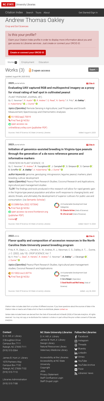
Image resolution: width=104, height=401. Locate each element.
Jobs (42, 371)
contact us (63, 309)
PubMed (12, 219)
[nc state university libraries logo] (52, 5)
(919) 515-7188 (10, 383)
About (47, 12)
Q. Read (51, 100)
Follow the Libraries (85, 332)
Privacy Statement (49, 374)
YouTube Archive (85, 365)
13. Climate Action (67, 210)
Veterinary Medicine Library (54, 350)
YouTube (81, 360)
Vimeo (80, 356)
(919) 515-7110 (10, 372)
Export (93, 69)
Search (29, 12)
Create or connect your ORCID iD (27, 52)
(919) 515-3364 (10, 350)
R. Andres (41, 100)
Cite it (90, 83)
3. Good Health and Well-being (72, 282)
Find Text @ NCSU (18, 120)
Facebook (81, 336)
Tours (38, 12)
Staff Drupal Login (49, 381)
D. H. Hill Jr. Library (12, 336)
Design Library (47, 343)
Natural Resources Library (53, 346)
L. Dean (23, 257)
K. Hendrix (32, 257)
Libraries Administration (15, 379)
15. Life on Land (66, 214)
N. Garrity (60, 100)
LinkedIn (81, 352)
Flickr (79, 369)
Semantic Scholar (36, 199)
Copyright (45, 367)
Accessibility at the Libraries (54, 357)
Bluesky (80, 348)
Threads (80, 344)
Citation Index (14, 12)
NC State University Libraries (56, 332)
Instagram (81, 340)
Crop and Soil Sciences (16, 26)
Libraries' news (84, 373)
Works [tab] (12, 62)
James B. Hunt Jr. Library (15, 357)
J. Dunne (30, 104)
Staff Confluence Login (51, 377)
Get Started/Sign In (88, 12)
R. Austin (28, 100)
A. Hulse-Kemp (15, 104)
